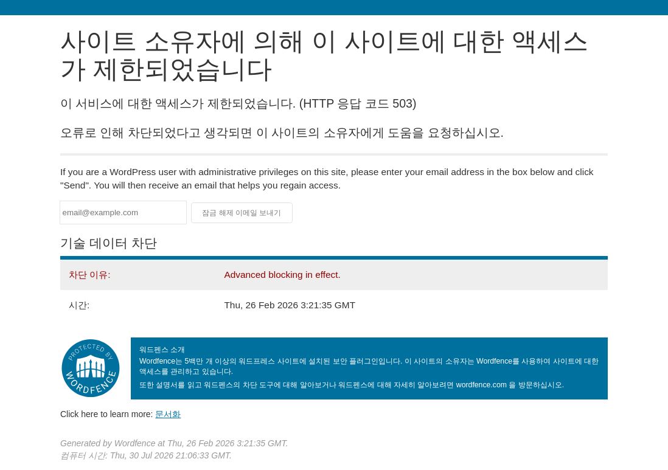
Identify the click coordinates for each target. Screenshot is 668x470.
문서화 (168, 414)
